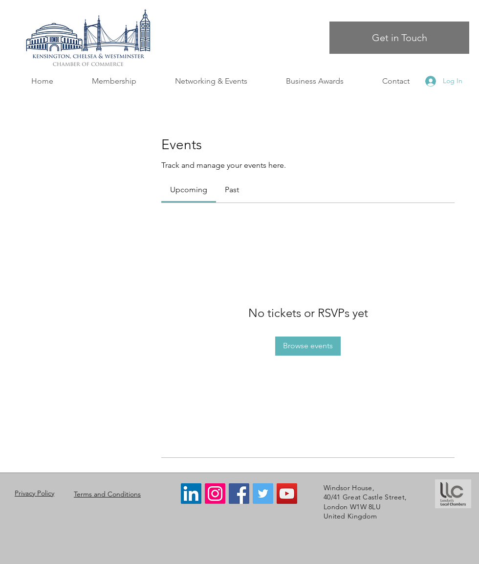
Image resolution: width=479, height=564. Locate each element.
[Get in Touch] (399, 38)
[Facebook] (239, 493)
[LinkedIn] (191, 493)
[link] (188, 189)
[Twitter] (263, 493)
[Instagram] (215, 493)
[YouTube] (287, 493)
